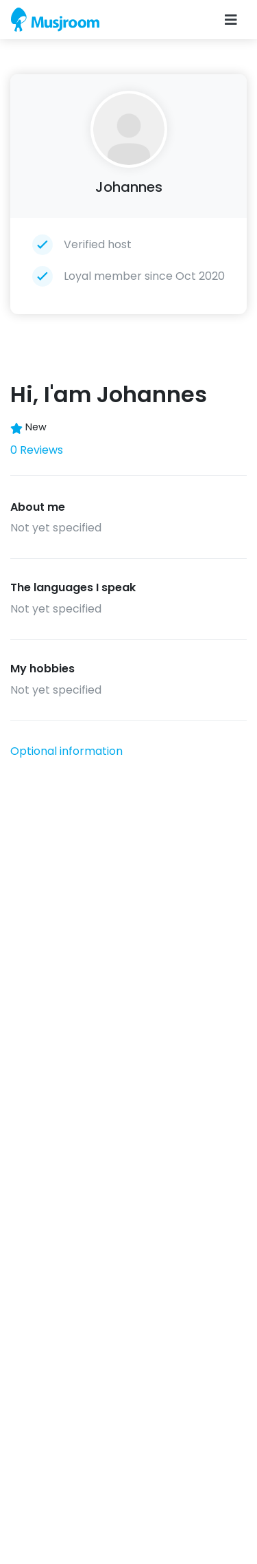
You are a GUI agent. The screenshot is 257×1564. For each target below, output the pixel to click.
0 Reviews (36, 450)
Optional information (66, 751)
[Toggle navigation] (231, 20)
